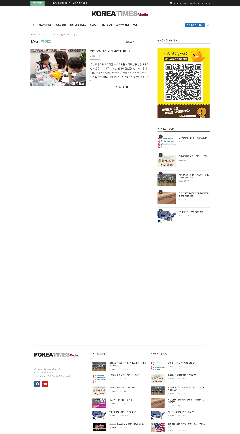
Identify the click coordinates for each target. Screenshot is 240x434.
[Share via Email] (127, 87)
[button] (47, 3)
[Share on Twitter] (120, 86)
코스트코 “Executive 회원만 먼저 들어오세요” (126, 424)
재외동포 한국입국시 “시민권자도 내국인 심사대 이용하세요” (194, 176)
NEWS (93, 25)
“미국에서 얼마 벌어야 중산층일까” (192, 212)
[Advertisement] (184, 253)
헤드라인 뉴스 (45, 25)
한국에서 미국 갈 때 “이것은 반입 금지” (193, 138)
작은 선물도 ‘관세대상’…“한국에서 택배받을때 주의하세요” (193, 194)
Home (33, 34)
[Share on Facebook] (116, 87)
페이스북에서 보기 (195, 25)
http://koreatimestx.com (46, 372)
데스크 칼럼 (60, 25)
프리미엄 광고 (122, 25)
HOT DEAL (107, 25)
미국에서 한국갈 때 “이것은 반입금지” (193, 156)
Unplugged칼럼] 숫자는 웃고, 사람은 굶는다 (70, 3)
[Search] (208, 25)
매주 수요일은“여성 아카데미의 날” (110, 50)
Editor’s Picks (78, 25)
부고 (135, 25)
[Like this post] (113, 87)
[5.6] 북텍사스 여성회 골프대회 (121, 400)
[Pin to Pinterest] (123, 87)
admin (114, 369)
